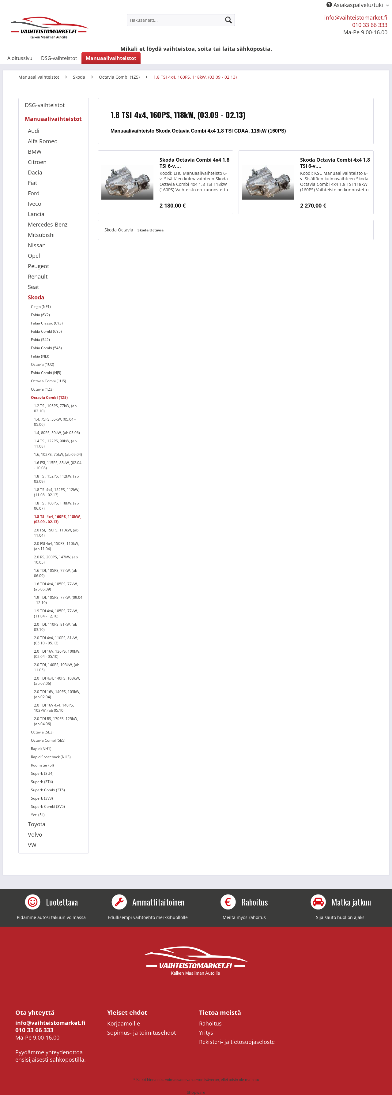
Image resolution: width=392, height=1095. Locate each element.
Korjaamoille (123, 1023)
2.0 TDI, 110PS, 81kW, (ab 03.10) (55, 627)
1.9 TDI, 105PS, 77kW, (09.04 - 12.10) (58, 600)
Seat (33, 287)
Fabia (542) (40, 339)
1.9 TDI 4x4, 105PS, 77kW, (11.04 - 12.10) (56, 613)
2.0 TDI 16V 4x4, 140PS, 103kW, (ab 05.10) (54, 708)
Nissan (37, 245)
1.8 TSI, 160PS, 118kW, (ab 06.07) (56, 506)
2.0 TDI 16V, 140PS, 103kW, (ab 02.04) (57, 694)
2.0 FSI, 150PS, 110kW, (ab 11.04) (56, 532)
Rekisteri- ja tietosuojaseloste (237, 1041)
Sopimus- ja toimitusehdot (141, 1032)
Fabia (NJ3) (40, 356)
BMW (35, 151)
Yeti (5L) (38, 814)
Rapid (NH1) (41, 748)
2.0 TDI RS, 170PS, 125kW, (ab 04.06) (56, 721)
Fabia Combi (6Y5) (46, 331)
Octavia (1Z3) (42, 389)
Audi (34, 130)
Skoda (36, 297)
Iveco (34, 203)
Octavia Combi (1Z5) (49, 397)
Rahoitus (210, 1023)
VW (32, 845)
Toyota (36, 824)
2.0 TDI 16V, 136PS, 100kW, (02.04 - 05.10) (57, 654)
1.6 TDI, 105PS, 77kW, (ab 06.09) (55, 573)
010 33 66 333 (369, 24)
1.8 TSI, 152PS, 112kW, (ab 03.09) (56, 479)
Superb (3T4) (42, 781)
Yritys (206, 1032)
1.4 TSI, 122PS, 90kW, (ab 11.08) (55, 443)
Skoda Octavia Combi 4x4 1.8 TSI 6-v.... (194, 163)
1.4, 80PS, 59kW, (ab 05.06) (57, 432)
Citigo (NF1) (41, 306)
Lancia (36, 214)
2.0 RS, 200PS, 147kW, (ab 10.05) (56, 559)
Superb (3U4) (42, 773)
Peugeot (38, 266)
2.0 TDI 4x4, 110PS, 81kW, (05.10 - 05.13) (56, 640)
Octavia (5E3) (42, 732)
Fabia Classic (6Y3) (47, 323)
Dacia (35, 172)
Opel (34, 255)
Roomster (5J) (42, 765)
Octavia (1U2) (42, 364)
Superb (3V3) (42, 798)
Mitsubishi (41, 234)
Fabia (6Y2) (40, 314)
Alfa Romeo (43, 141)
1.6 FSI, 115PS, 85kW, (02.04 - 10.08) (57, 465)
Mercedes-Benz (47, 224)
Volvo (35, 834)
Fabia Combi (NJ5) (46, 372)
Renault (37, 276)
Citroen (37, 162)
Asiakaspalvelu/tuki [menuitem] (355, 5)
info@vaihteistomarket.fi (355, 17)
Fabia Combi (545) (46, 348)
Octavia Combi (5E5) (48, 740)
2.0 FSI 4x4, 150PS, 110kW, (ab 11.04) (56, 546)
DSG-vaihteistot (45, 105)
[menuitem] (181, 20)
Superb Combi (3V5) (48, 806)
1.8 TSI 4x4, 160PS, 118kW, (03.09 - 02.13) (57, 519)
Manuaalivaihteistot (53, 118)
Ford (34, 193)
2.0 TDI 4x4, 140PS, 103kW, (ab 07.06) (57, 681)
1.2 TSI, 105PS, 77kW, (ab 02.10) (55, 408)
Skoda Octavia (119, 230)
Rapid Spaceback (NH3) (51, 756)
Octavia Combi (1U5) (48, 381)
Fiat (32, 182)
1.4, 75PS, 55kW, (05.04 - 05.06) (55, 422)
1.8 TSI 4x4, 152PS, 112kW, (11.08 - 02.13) (56, 492)
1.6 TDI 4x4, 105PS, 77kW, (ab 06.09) (56, 586)
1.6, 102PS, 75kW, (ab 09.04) (58, 454)
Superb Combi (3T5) (48, 790)
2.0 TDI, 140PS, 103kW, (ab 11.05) (56, 667)
